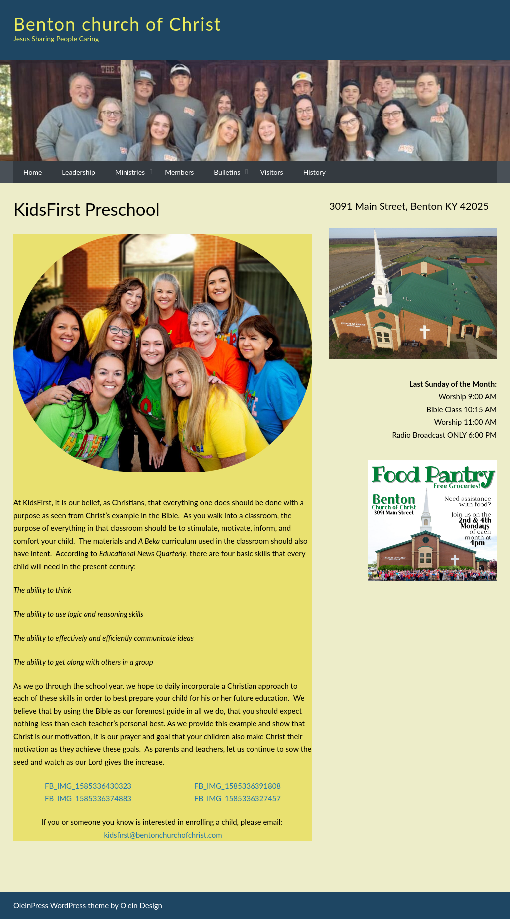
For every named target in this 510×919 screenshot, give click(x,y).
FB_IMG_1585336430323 (88, 785)
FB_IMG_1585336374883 (88, 798)
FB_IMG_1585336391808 (237, 785)
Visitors (271, 172)
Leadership (78, 172)
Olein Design (141, 905)
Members (179, 172)
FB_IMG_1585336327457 (237, 798)
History (314, 172)
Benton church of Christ (117, 24)
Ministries (130, 172)
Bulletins (227, 172)
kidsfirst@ (163, 834)
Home (32, 172)
